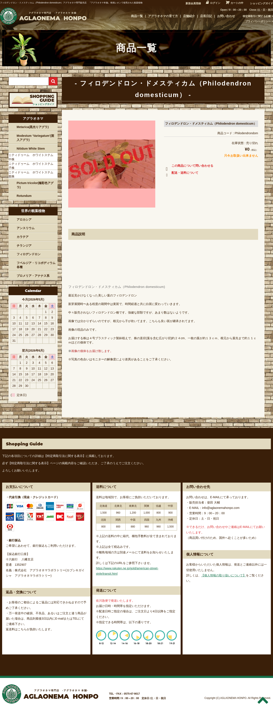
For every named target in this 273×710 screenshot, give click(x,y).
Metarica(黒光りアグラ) (33, 127)
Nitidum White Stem (31, 148)
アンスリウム (26, 228)
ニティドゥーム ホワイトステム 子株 (32, 166)
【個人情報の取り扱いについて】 (223, 575)
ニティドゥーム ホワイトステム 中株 (32, 157)
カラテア (23, 237)
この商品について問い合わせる (188, 166)
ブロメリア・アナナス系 (33, 275)
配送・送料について (181, 174)
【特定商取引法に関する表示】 (65, 456)
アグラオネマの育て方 (163, 16)
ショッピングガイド (261, 3)
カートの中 (237, 2)
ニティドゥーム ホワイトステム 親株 (32, 174)
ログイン (215, 2)
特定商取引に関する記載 (257, 16)
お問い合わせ (226, 16)
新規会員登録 (193, 3)
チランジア (24, 245)
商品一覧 (137, 16)
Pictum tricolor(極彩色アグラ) (35, 185)
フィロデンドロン (29, 254)
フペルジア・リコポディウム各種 (36, 265)
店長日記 (206, 16)
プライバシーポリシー (258, 21)
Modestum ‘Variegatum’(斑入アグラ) (35, 138)
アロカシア (24, 219)
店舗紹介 (189, 16)
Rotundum (24, 195)
